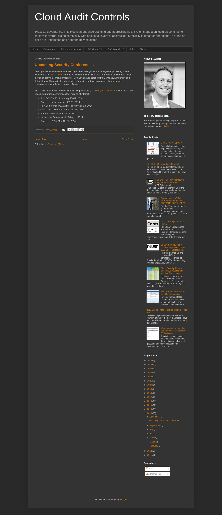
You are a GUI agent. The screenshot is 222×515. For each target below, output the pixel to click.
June (152, 433)
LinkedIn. (165, 126)
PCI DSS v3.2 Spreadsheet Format (163, 164)
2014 (149, 409)
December (155, 417)
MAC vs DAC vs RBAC (171, 143)
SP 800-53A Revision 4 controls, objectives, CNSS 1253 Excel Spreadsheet (173, 247)
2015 (149, 405)
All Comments (153, 474)
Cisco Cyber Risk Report (104, 90)
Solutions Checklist (71, 49)
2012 (149, 451)
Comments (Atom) (55, 144)
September (155, 425)
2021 (149, 381)
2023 (149, 372)
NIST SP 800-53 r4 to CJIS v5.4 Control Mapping (173, 292)
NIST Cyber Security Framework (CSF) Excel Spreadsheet (169, 181)
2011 (149, 455)
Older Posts (127, 139)
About (143, 49)
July (152, 429)
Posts (150, 468)
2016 (149, 401)
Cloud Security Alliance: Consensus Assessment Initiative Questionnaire (172, 271)
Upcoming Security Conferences (64, 65)
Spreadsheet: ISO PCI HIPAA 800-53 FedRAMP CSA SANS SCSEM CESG (173, 201)
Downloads (49, 49)
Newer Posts (41, 139)
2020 (149, 385)
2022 (149, 376)
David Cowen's (57, 74)
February (154, 446)
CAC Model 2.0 (94, 49)
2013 (149, 413)
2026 (149, 360)
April (152, 437)
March (153, 442)
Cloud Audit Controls (82, 17)
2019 (149, 389)
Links (132, 49)
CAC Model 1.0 (116, 49)
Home (35, 49)
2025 (149, 364)
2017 (149, 397)
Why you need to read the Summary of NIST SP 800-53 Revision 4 (173, 331)
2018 (149, 393)
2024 (149, 368)
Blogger (123, 499)
